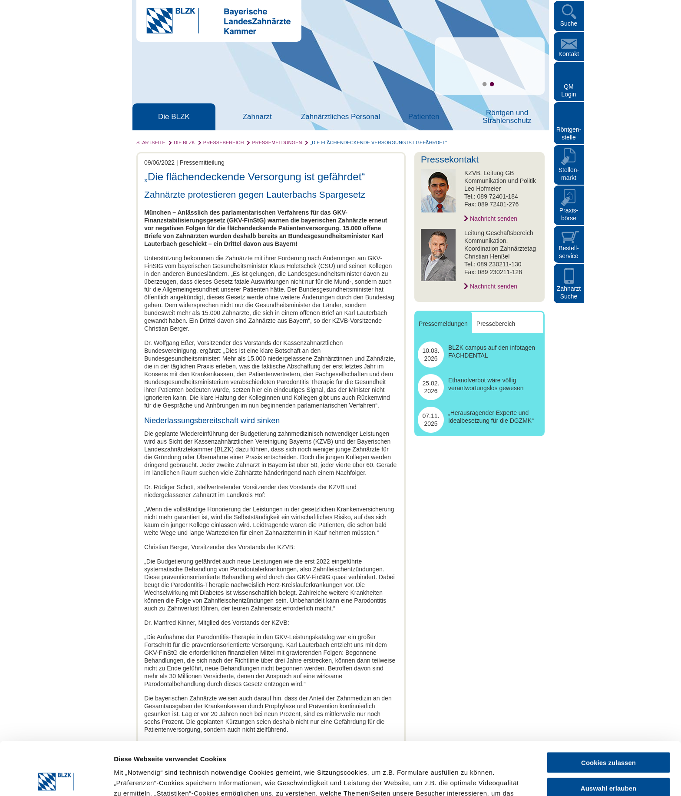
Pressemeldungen (277, 142)
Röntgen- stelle (569, 133)
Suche (569, 23)
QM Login (568, 90)
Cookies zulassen (608, 709)
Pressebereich (223, 142)
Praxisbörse (569, 214)
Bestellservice (569, 252)
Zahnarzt (257, 117)
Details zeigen (462, 779)
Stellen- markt (569, 173)
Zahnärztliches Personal (340, 117)
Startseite (150, 142)
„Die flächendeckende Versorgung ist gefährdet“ (378, 142)
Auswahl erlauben (608, 735)
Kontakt (569, 53)
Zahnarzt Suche (569, 292)
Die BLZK (174, 117)
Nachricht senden (493, 218)
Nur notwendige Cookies (608, 760)
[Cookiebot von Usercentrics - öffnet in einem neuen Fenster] (56, 779)
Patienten (424, 117)
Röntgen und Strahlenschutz (507, 117)
